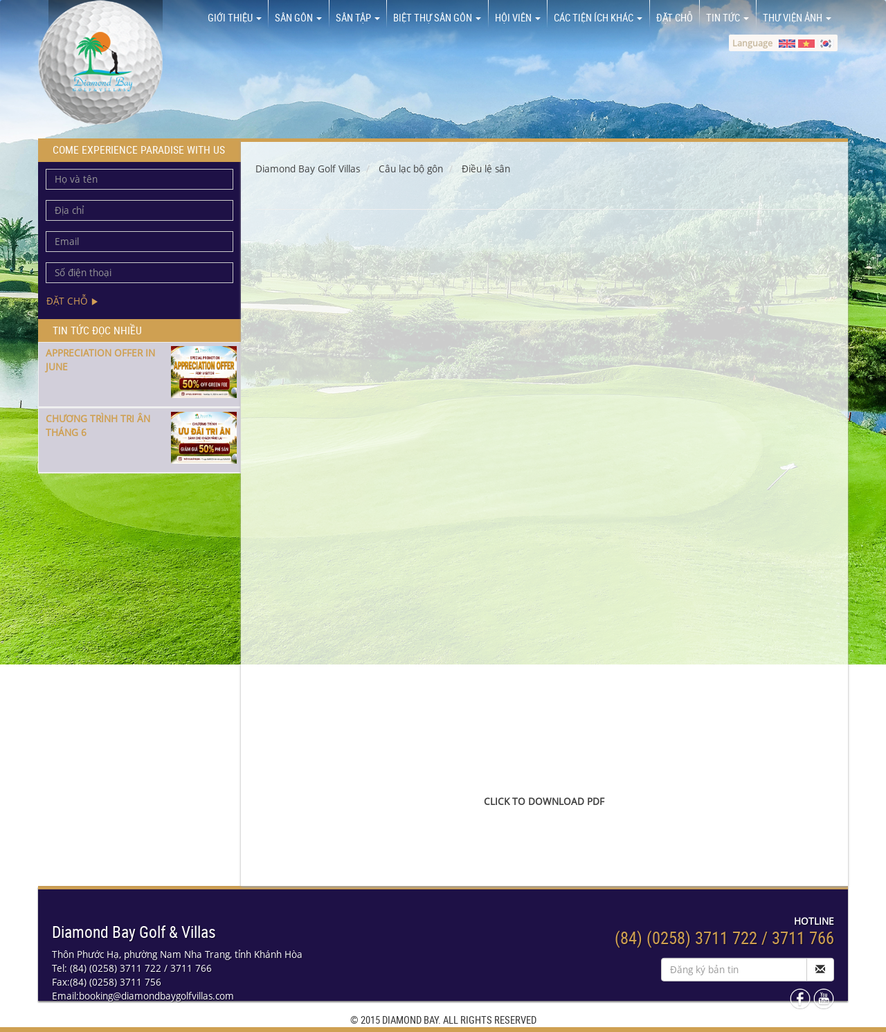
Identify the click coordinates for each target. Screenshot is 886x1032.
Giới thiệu (235, 17)
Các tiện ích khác (598, 17)
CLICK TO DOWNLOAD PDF (544, 801)
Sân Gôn (298, 17)
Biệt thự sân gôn (437, 17)
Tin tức (727, 17)
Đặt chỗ (674, 17)
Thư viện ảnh (797, 17)
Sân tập (358, 17)
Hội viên (518, 17)
